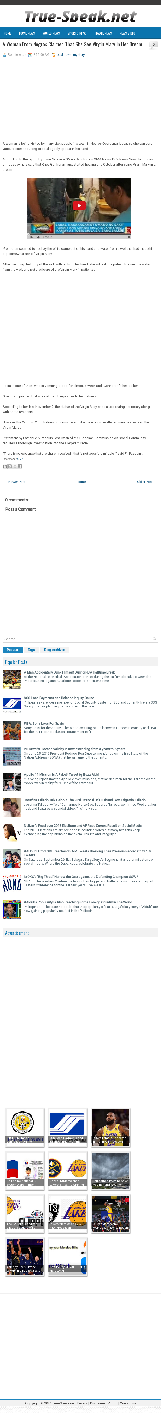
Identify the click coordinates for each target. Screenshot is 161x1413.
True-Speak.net (63, 1403)
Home (7, 33)
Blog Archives (54, 650)
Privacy (82, 1403)
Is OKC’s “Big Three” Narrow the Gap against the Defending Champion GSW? (81, 877)
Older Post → (147, 482)
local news (64, 55)
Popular (12, 650)
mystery (79, 55)
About (113, 1403)
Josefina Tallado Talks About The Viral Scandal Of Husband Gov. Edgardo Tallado (85, 800)
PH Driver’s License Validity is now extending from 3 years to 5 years (74, 749)
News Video (127, 33)
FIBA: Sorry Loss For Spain (44, 723)
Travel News (103, 33)
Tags (31, 650)
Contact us (128, 1403)
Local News (27, 33)
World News (51, 33)
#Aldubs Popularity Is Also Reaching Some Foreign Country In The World (78, 902)
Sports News (77, 33)
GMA (20, 459)
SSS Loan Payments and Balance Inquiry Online (59, 698)
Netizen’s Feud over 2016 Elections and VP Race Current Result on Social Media (83, 826)
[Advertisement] (80, 100)
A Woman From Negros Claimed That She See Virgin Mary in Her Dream (72, 44)
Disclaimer (98, 1403)
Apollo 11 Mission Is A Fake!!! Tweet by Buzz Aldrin (62, 775)
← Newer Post (14, 482)
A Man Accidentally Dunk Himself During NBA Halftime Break (69, 672)
